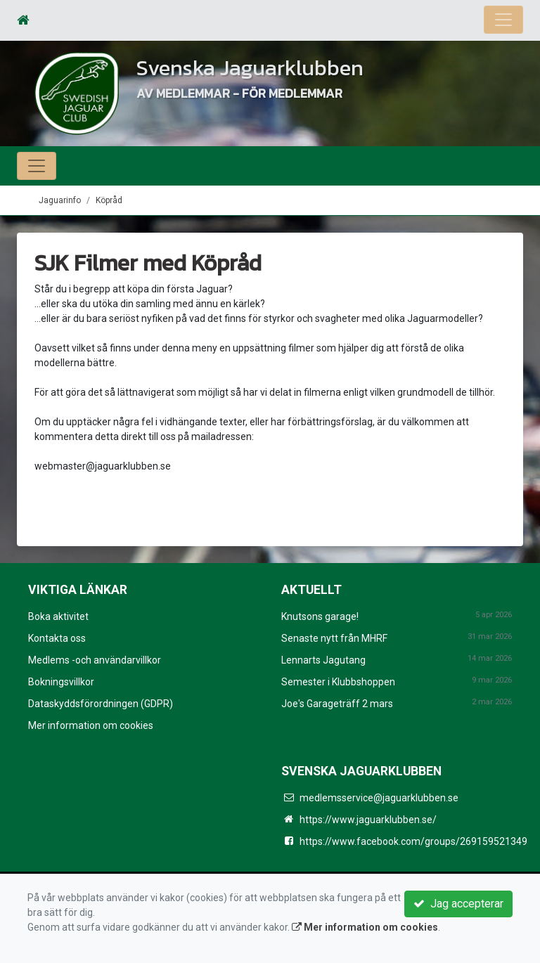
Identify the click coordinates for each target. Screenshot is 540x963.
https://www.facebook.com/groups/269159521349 (413, 841)
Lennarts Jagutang (323, 660)
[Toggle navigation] (503, 20)
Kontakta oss (57, 638)
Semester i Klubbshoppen (338, 681)
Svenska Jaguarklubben (250, 67)
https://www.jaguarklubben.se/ (368, 819)
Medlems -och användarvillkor (94, 660)
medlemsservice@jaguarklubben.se (379, 797)
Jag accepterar (458, 903)
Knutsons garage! (320, 616)
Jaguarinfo (60, 200)
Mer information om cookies (90, 725)
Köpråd (109, 200)
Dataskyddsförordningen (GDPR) (100, 703)
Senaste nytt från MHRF (334, 638)
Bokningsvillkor (61, 681)
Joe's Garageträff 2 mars (337, 703)
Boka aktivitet (58, 616)
